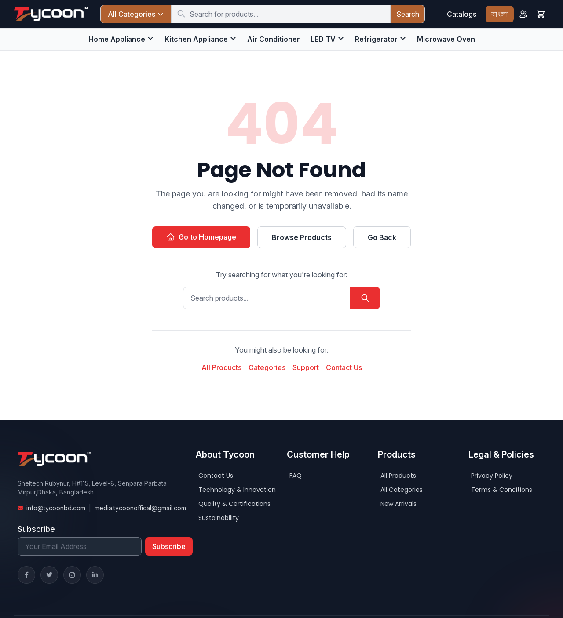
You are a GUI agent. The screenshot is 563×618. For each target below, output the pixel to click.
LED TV (323, 39)
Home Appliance (116, 39)
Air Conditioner (273, 39)
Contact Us (344, 367)
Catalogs (461, 14)
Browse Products (302, 237)
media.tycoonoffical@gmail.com (140, 508)
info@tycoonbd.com (55, 508)
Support (305, 367)
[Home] (51, 14)
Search (407, 14)
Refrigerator (376, 39)
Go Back (382, 237)
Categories (267, 367)
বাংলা (499, 14)
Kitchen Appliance (196, 39)
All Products (221, 367)
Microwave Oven (446, 39)
